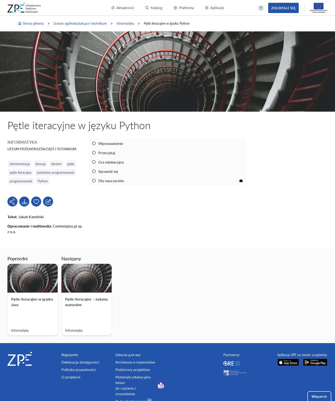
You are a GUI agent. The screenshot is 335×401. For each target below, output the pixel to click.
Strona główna (31, 23)
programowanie (21, 181)
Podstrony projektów (132, 369)
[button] (261, 8)
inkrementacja (20, 164)
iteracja (40, 164)
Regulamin (69, 354)
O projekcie (70, 377)
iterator (56, 164)
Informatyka (125, 23)
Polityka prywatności (78, 369)
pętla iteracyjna (20, 172)
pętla (70, 164)
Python (43, 181)
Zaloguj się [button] (283, 8)
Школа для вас (128, 354)
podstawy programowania (55, 172)
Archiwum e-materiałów (135, 362)
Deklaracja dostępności (80, 362)
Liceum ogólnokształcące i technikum (80, 23)
